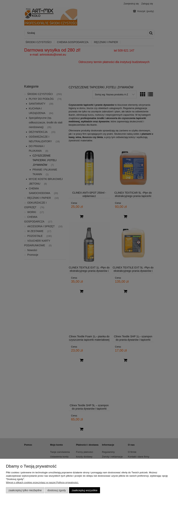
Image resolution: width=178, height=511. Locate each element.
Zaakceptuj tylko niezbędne (25, 490)
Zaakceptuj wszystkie (84, 490)
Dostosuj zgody (56, 490)
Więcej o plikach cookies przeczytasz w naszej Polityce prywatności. (42, 482)
